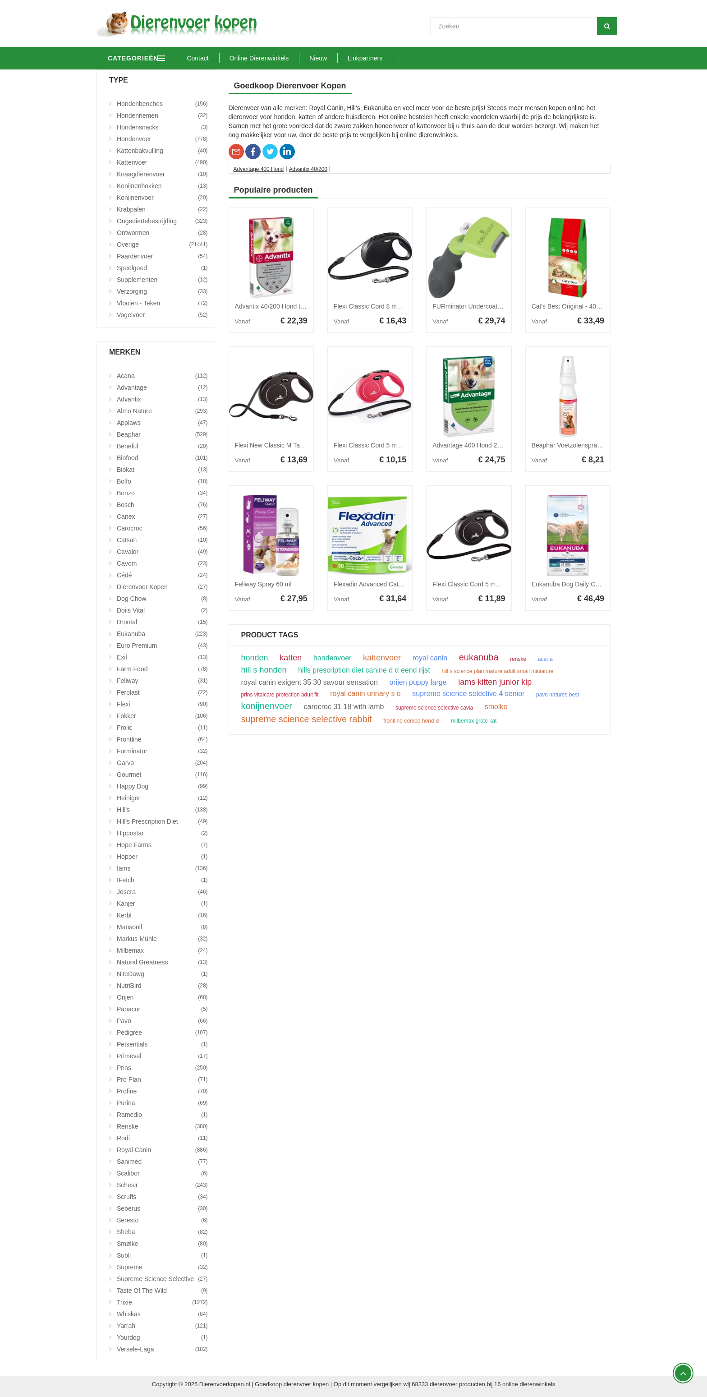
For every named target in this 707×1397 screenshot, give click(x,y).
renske (518, 659)
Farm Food (162, 669)
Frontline (162, 739)
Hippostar (162, 833)
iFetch (162, 880)
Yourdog (162, 1337)
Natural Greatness (162, 962)
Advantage (162, 387)
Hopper (162, 856)
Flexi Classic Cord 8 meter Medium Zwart (392, 306)
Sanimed (162, 1161)
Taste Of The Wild (162, 1290)
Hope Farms (162, 845)
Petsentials (162, 1044)
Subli (162, 1255)
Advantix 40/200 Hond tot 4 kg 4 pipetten (292, 306)
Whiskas (162, 1314)
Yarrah (162, 1326)
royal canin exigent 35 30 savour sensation (309, 682)
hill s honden (264, 670)
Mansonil (162, 927)
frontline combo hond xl (411, 721)
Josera (162, 892)
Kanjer (162, 903)
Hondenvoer (162, 139)
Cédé (162, 575)
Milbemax (162, 950)
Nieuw (356, 58)
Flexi (162, 704)
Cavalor (162, 552)
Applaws (162, 423)
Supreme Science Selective (162, 1279)
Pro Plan (162, 1079)
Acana (162, 376)
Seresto (162, 1220)
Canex (162, 516)
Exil (162, 657)
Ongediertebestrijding (162, 221)
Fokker (162, 716)
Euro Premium (162, 645)
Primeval (162, 1056)
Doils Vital (162, 610)
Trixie (162, 1302)
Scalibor (162, 1173)
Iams (162, 868)
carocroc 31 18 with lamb (344, 706)
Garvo (162, 763)
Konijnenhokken (162, 186)
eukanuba (479, 657)
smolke (496, 706)
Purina (162, 1103)
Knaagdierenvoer (162, 174)
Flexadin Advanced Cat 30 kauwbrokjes (389, 584)
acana (545, 659)
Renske (162, 1126)
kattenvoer (382, 658)
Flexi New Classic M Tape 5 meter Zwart (291, 445)
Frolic (162, 727)
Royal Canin (162, 1150)
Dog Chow (162, 598)
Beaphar (162, 434)
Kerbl (162, 915)
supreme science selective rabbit (306, 719)
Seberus (162, 1208)
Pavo (162, 1021)
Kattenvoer (162, 162)
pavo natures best (557, 694)
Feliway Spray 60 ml (263, 584)
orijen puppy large (417, 682)
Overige (162, 244)
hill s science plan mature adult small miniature (497, 671)
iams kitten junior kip (495, 682)
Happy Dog (162, 786)
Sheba (162, 1232)
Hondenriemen (162, 115)
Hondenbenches (162, 104)
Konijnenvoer (162, 197)
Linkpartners (403, 58)
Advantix (162, 399)
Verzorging (162, 291)
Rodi (162, 1138)
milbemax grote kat (473, 721)
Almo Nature (162, 411)
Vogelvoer (162, 315)
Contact (236, 58)
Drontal (162, 622)
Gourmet (162, 774)
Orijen (162, 997)
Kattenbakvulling (162, 151)
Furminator (162, 751)
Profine (162, 1091)
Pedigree (162, 1032)
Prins (162, 1068)
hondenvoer (332, 658)
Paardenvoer (162, 256)
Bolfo (162, 481)
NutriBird (162, 985)
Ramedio (162, 1114)
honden (254, 658)
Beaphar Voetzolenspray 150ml (576, 445)
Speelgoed (162, 268)
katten (291, 658)
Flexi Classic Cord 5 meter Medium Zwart (490, 584)
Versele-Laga (162, 1349)
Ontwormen (162, 233)
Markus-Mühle (162, 939)
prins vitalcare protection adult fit (280, 694)
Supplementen (162, 280)
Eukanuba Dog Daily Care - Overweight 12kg (594, 584)
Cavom (162, 563)
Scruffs (162, 1197)
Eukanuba (162, 634)
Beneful (162, 446)
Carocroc (162, 528)
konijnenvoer (266, 705)
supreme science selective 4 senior (468, 693)
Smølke (162, 1243)
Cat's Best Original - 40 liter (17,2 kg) (583, 306)
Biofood (162, 458)
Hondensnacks (162, 127)
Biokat (162, 469)
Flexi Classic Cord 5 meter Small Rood (388, 445)
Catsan (162, 540)
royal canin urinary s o (365, 693)
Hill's (162, 810)
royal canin (430, 658)
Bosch (162, 505)
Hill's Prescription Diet (162, 821)
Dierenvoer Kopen (162, 587)
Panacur (162, 1009)
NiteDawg (162, 974)
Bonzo (162, 493)
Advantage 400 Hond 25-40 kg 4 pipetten (489, 445)
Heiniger (162, 798)
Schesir (162, 1185)
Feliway (162, 681)
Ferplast (162, 692)
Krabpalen (162, 209)
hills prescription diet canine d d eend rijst (364, 670)
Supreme (162, 1267)
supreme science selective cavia (434, 707)
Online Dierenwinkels (297, 58)
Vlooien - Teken (162, 303)
